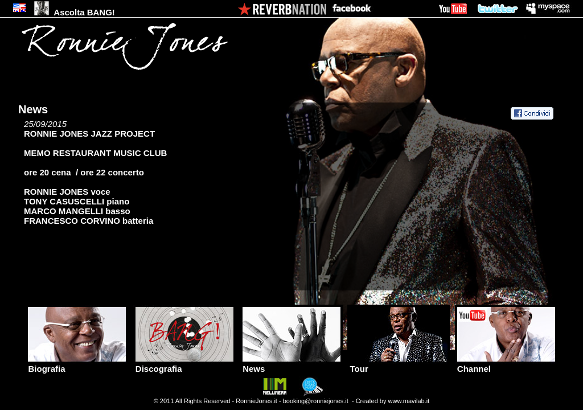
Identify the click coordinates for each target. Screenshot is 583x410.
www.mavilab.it (409, 400)
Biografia (77, 365)
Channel (506, 365)
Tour (398, 365)
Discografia (184, 365)
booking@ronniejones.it (315, 400)
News (291, 365)
